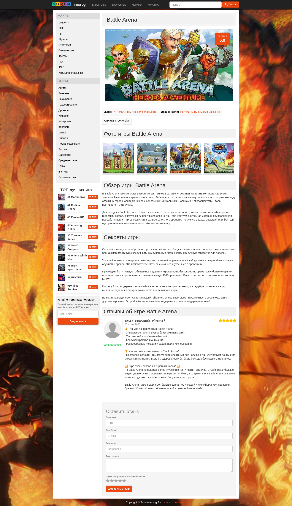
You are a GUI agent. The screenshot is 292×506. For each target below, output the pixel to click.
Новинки (137, 4)
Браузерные (119, 4)
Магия (62, 132)
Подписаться (78, 321)
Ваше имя (111, 417)
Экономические (67, 177)
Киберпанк (64, 121)
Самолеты (64, 154)
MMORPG (154, 4)
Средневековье (67, 160)
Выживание (65, 99)
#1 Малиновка (76, 197)
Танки (61, 166)
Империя (63, 115)
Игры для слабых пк (70, 72)
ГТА (60, 61)
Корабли (63, 126)
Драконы (63, 110)
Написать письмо (172, 502)
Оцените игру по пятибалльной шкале (125, 476)
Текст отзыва (112, 456)
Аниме (62, 87)
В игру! (93, 196)
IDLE (61, 67)
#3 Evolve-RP (75, 217)
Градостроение (67, 104)
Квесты (62, 56)
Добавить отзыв (119, 488)
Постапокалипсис (69, 143)
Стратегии (64, 44)
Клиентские (99, 4)
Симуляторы (66, 50)
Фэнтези (63, 171)
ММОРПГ (64, 22)
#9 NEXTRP (74, 277)
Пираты (63, 138)
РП (60, 33)
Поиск (230, 4)
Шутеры (63, 39)
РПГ (61, 28)
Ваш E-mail (111, 430)
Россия (62, 149)
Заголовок (111, 443)
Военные (63, 93)
